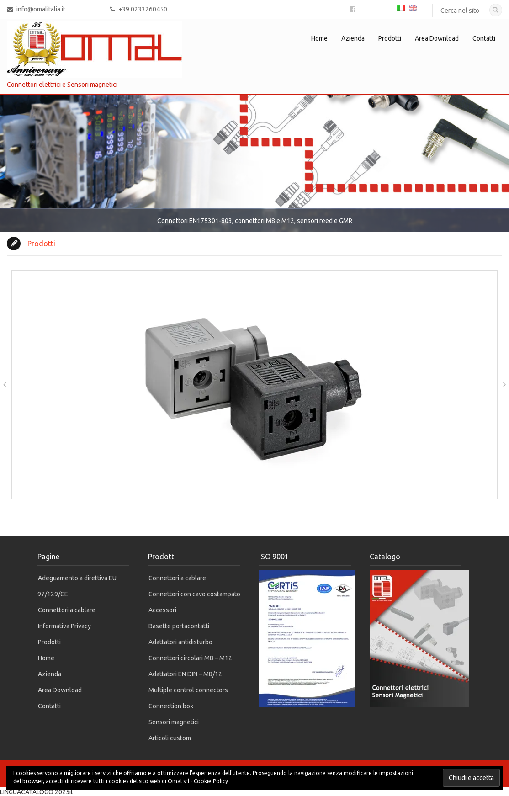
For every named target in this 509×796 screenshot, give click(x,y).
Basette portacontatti (178, 626)
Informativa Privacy (64, 626)
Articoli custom (169, 738)
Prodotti (389, 38)
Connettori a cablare (66, 610)
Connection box (170, 706)
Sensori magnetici (173, 722)
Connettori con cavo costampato (194, 594)
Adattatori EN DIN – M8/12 (185, 674)
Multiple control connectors (188, 690)
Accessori (162, 610)
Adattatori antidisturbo (180, 642)
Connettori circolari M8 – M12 (190, 658)
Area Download (437, 38)
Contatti (483, 38)
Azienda (353, 38)
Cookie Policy (211, 781)
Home (319, 38)
